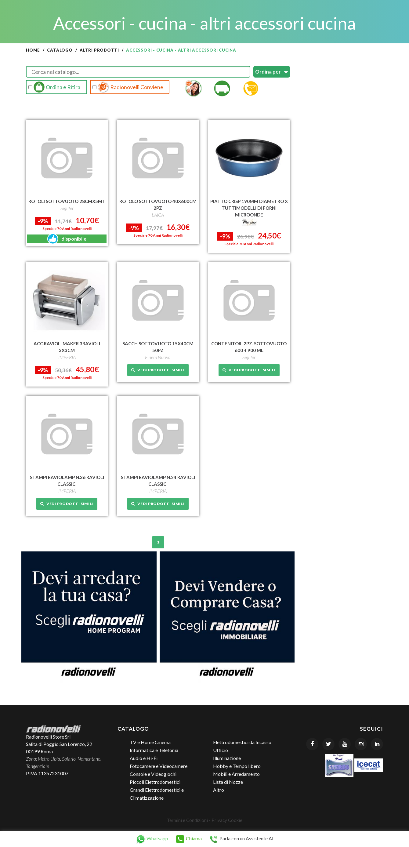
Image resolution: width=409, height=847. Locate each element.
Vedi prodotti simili (157, 370)
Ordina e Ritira (54, 87)
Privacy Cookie (227, 820)
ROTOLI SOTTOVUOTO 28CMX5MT (67, 201)
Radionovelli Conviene (127, 87)
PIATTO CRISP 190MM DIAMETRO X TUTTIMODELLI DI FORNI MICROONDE (249, 207)
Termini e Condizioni (187, 820)
